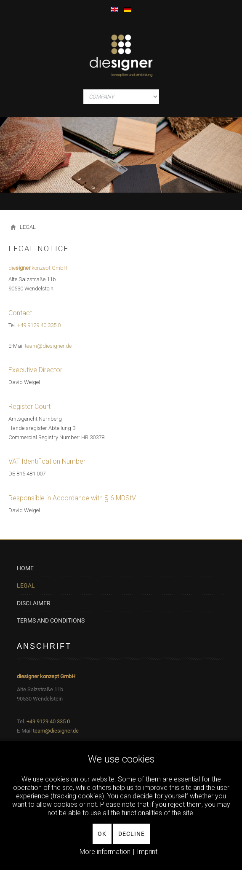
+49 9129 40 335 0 (39, 325)
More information (105, 852)
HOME (25, 568)
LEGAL (26, 585)
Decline (131, 833)
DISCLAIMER (34, 603)
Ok (102, 833)
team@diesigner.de (56, 731)
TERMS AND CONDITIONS (51, 620)
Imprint (147, 852)
